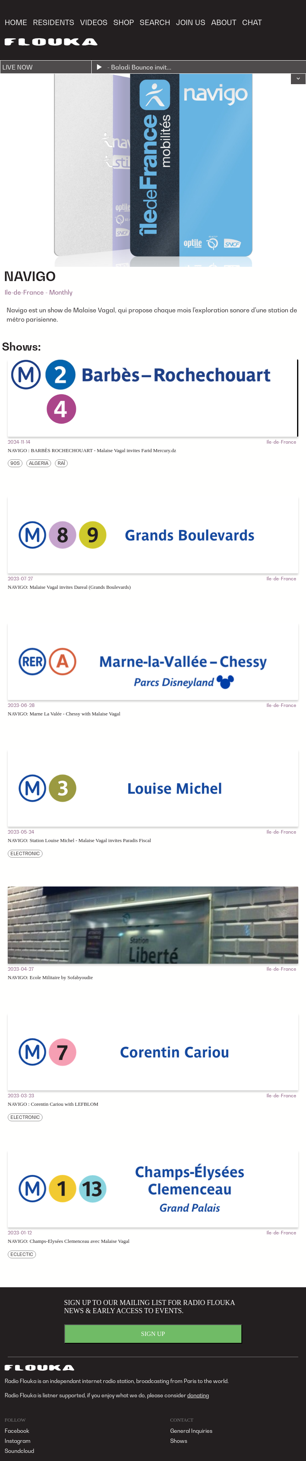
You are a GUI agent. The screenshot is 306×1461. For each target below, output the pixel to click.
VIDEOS (94, 22)
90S (15, 463)
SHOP (123, 22)
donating (198, 1395)
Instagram (18, 1440)
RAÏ (61, 463)
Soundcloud (19, 1450)
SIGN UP (153, 1333)
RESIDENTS (53, 22)
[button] (298, 79)
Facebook (17, 1430)
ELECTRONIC (25, 853)
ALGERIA (38, 463)
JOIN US (190, 22)
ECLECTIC (21, 1254)
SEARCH (155, 22)
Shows (178, 1440)
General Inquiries (191, 1430)
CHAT (252, 22)
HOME (16, 22)
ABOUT (223, 22)
